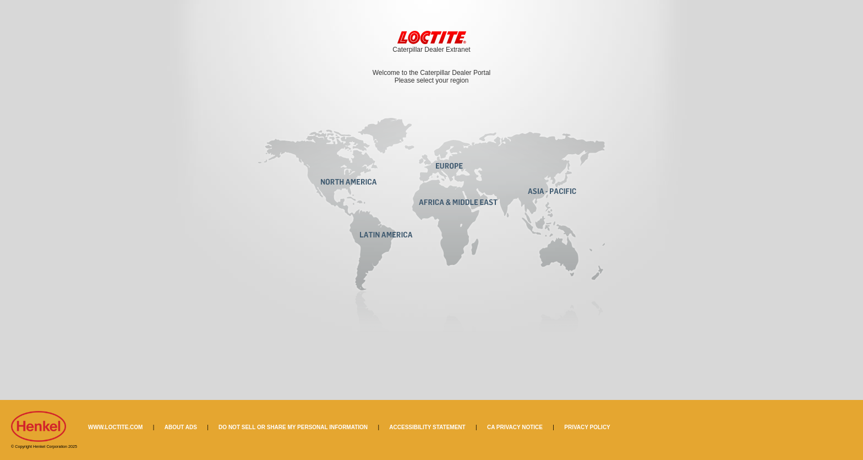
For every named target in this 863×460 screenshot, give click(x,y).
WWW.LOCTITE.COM (115, 427)
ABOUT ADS (181, 427)
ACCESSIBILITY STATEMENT (427, 427)
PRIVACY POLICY (587, 427)
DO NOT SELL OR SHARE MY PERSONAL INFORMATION (293, 427)
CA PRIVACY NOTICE (515, 427)
